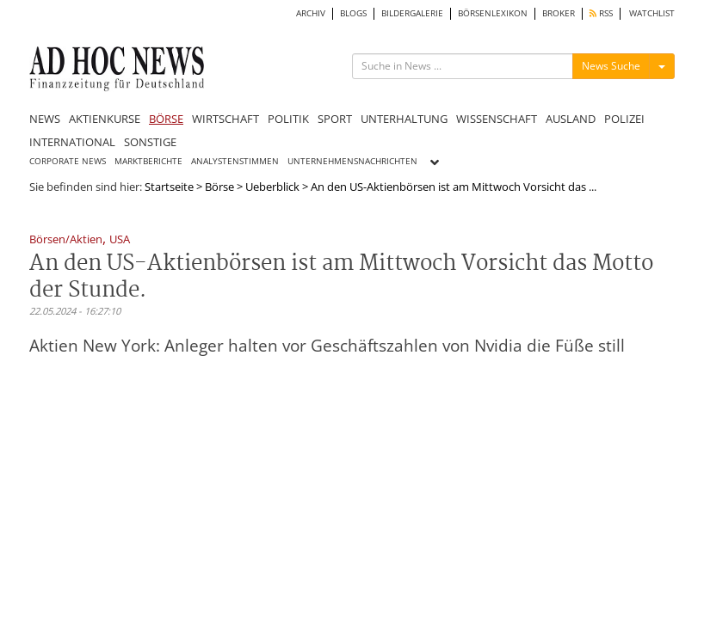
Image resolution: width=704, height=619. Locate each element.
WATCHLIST (652, 13)
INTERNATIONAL (72, 142)
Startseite (169, 186)
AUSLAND (571, 118)
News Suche (611, 65)
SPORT (335, 118)
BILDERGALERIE (412, 13)
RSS (601, 13)
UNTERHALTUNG (404, 118)
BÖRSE (166, 118)
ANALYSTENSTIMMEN (235, 161)
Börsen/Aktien (65, 240)
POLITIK (288, 118)
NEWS (44, 118)
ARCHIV (310, 13)
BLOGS (353, 13)
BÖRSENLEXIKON (493, 13)
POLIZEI (624, 118)
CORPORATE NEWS (67, 161)
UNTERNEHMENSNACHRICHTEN (352, 161)
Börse (219, 186)
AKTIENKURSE (104, 118)
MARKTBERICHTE (148, 161)
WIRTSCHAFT (225, 118)
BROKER (558, 13)
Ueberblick (272, 186)
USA (119, 240)
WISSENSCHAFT (496, 118)
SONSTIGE (150, 142)
